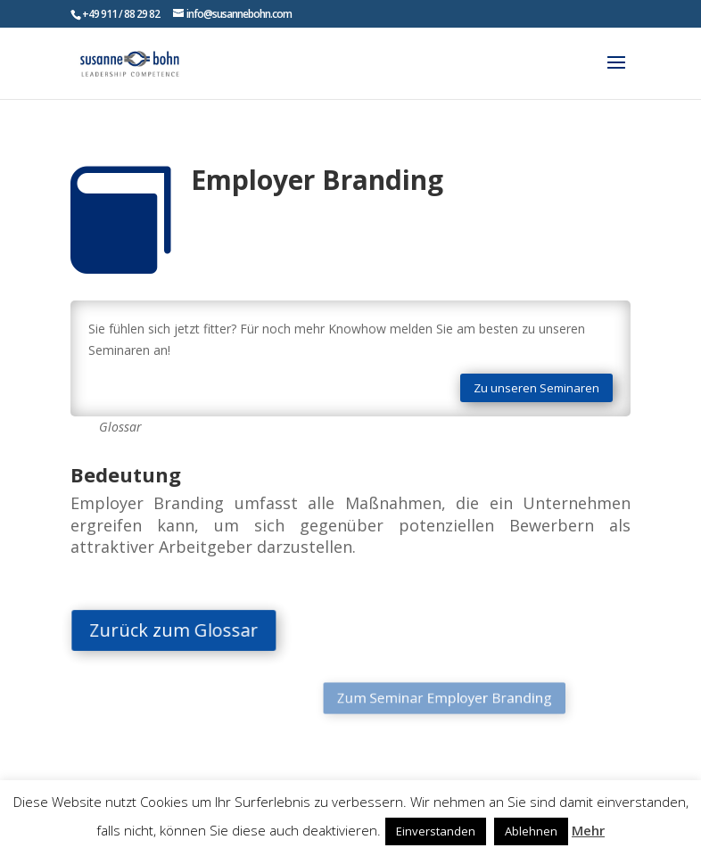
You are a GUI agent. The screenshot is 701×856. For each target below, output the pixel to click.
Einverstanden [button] (435, 831)
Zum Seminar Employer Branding (424, 698)
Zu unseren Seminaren (536, 388)
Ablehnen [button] (531, 831)
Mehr (588, 830)
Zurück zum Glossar (185, 630)
